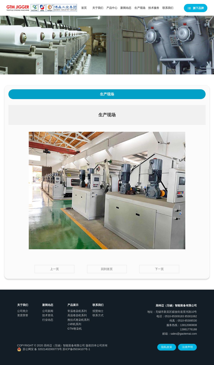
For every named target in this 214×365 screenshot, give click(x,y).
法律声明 (187, 347)
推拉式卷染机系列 (78, 319)
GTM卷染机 (74, 328)
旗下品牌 (196, 8)
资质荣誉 (22, 315)
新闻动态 (125, 7)
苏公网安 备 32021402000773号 (39, 349)
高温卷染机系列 (77, 315)
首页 (84, 7)
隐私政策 (166, 347)
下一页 (159, 269)
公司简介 (22, 311)
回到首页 (107, 269)
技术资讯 (47, 315)
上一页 (54, 269)
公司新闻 (47, 311)
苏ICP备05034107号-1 (76, 349)
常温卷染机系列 (77, 311)
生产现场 (139, 7)
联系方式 (98, 315)
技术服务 (153, 7)
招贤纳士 (98, 311)
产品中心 (111, 7)
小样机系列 (74, 324)
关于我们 (97, 7)
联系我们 (167, 7)
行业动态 (47, 319)
